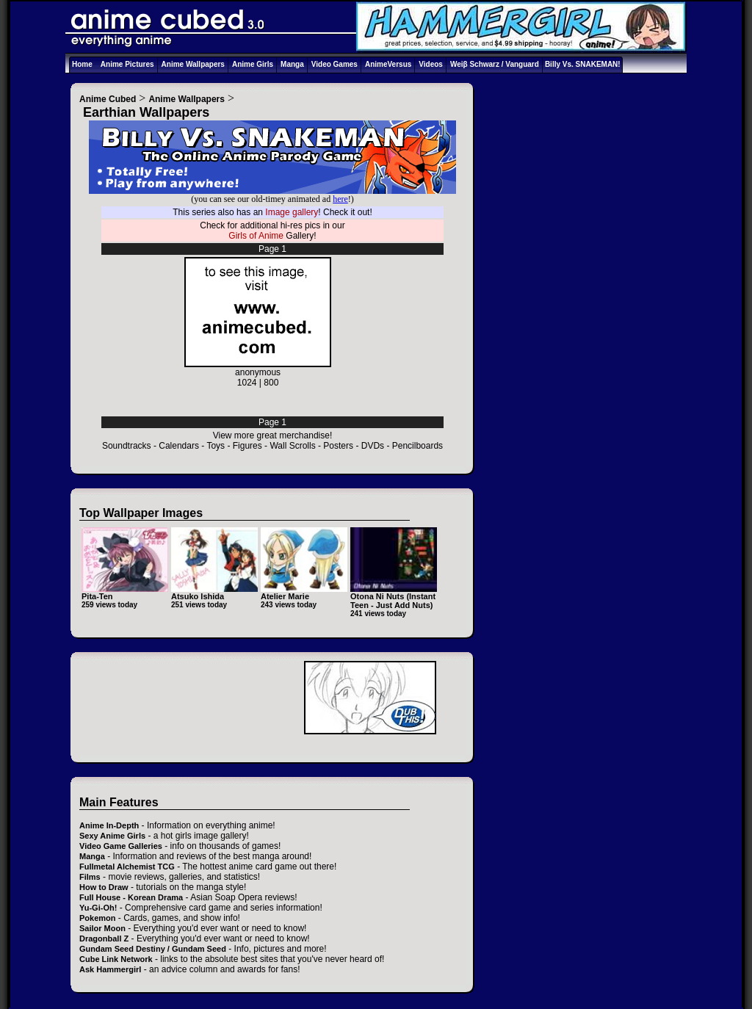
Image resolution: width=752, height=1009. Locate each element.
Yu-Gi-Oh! (98, 907)
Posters (338, 446)
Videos (431, 64)
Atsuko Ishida (197, 596)
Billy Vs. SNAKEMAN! (583, 64)
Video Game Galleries (120, 846)
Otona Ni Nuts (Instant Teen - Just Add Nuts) (392, 601)
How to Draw (104, 887)
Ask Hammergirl (110, 969)
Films (90, 876)
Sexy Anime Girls (112, 835)
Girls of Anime (255, 236)
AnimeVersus (388, 64)
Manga (292, 64)
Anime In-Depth (109, 825)
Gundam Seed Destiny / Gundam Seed (152, 948)
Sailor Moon (102, 928)
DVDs (372, 446)
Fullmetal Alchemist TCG (127, 866)
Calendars (179, 446)
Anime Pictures (127, 64)
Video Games (334, 64)
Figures (247, 446)
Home (82, 64)
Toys (215, 446)
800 (271, 382)
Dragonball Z (104, 938)
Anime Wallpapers (193, 64)
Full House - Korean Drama (131, 897)
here (340, 199)
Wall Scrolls (292, 446)
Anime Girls (252, 64)
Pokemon (97, 918)
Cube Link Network (116, 959)
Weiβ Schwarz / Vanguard (494, 64)
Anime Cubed (107, 99)
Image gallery (291, 212)
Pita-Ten (97, 596)
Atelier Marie (285, 596)
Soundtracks (126, 446)
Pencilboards (417, 446)
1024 (247, 382)
